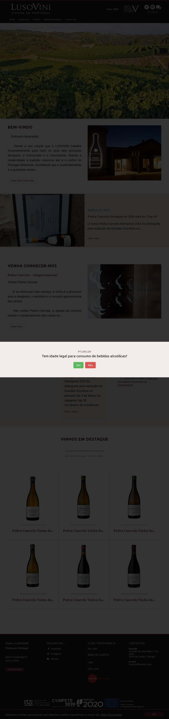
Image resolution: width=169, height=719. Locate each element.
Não (90, 365)
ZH (89, 351)
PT (79, 351)
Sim (78, 365)
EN (84, 351)
